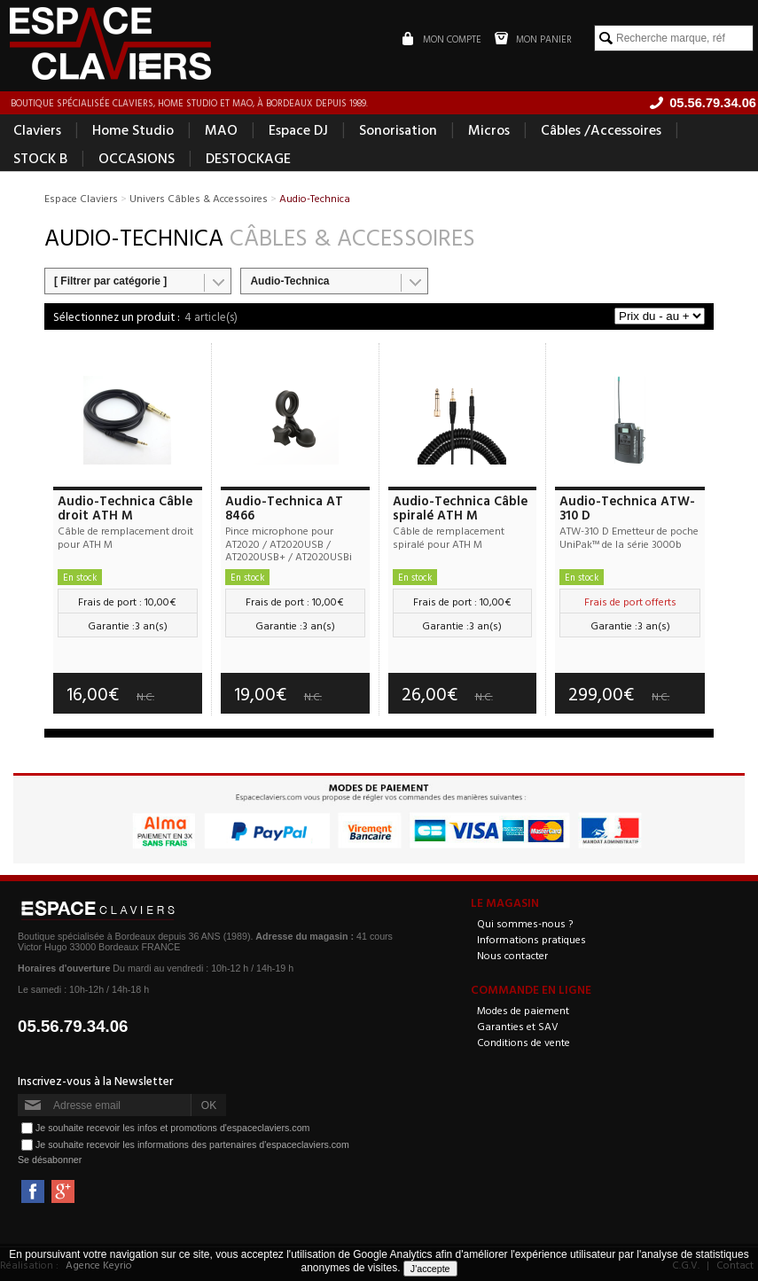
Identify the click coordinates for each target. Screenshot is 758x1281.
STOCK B (40, 157)
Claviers (37, 129)
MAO (221, 129)
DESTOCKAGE (248, 157)
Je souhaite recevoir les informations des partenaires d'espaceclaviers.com (192, 1144)
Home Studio (133, 129)
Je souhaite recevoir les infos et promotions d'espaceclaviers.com (172, 1127)
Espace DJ (298, 129)
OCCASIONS (136, 157)
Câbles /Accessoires (601, 129)
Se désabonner (50, 1159)
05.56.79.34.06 (73, 1026)
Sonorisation (398, 129)
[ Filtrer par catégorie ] (110, 281)
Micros (489, 129)
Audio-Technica (289, 281)
